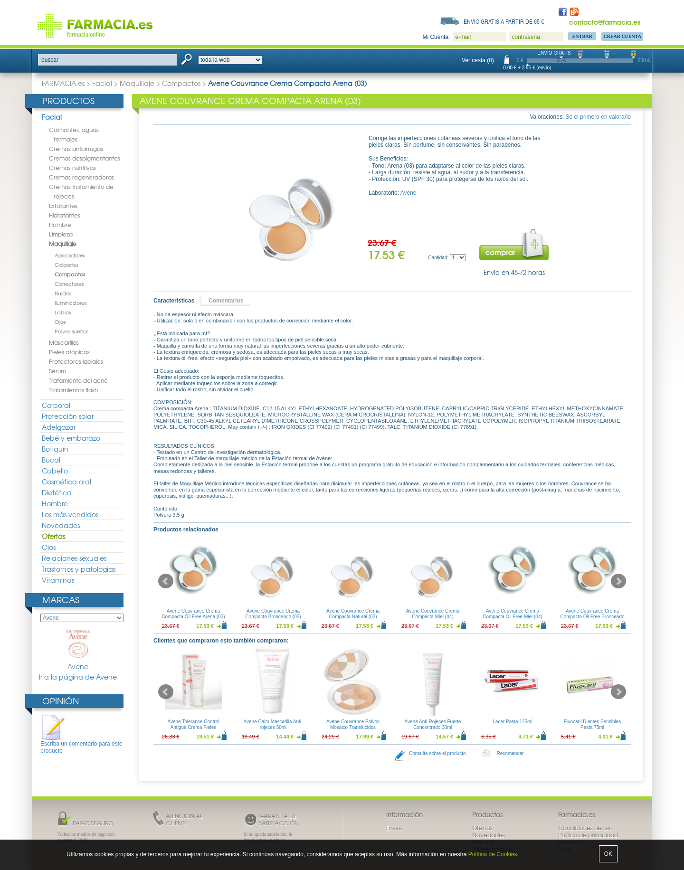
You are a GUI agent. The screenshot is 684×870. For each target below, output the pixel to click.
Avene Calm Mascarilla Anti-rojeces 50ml (273, 724)
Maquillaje (137, 83)
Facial (102, 83)
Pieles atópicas (69, 352)
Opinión (60, 700)
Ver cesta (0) (478, 60)
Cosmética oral (66, 481)
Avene (78, 650)
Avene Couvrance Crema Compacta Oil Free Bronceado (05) (592, 616)
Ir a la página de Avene (78, 676)
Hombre (60, 224)
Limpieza (61, 234)
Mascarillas (64, 342)
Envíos (394, 827)
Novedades (61, 525)
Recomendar (510, 753)
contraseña (526, 37)
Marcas (60, 599)
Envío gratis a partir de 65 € (504, 21)
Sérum (57, 371)
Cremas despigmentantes (84, 158)
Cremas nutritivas (72, 167)
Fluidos (63, 293)
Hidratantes (64, 215)
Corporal (56, 405)
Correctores (69, 283)
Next (618, 581)
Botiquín (55, 449)
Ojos (60, 321)
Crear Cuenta (622, 36)
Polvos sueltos (71, 331)
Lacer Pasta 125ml (512, 721)
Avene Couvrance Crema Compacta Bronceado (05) (273, 613)
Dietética (57, 492)
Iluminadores (70, 302)
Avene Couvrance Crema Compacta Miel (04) (432, 613)
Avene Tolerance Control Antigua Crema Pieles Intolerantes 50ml (193, 727)
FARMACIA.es (63, 83)
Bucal (51, 459)
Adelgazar (59, 427)
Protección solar (68, 416)
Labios (63, 312)
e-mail (463, 37)
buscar (49, 60)
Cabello (55, 470)
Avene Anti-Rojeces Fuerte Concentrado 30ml (433, 724)
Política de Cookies (492, 854)
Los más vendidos (70, 514)
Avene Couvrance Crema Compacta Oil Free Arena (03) (193, 613)
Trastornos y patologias (78, 569)
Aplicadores (70, 255)
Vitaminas (58, 580)
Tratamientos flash (73, 390)
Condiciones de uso (585, 827)
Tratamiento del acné (78, 380)
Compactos (181, 83)
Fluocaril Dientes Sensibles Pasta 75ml (592, 724)
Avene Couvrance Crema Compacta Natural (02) (353, 613)
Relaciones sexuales (74, 558)
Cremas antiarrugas (76, 148)
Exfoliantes (63, 205)
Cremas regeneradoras (81, 177)
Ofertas (53, 536)
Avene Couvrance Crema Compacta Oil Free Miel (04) (512, 613)
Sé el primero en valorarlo (598, 116)
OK (608, 854)
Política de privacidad (588, 835)
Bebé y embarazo (71, 438)
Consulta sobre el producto (437, 753)
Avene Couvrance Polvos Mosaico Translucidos (353, 724)
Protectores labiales (76, 361)
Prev (165, 581)
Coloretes (66, 264)
